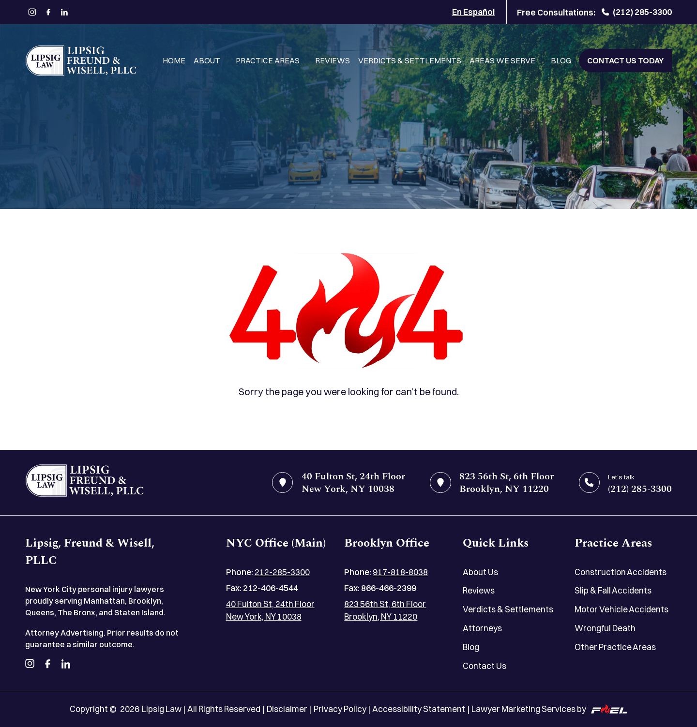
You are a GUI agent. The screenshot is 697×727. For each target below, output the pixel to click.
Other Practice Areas (615, 647)
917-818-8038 (400, 572)
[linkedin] (65, 12)
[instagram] (32, 12)
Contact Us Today (625, 60)
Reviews (332, 60)
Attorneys (482, 628)
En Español (473, 12)
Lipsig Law (162, 709)
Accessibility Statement (418, 709)
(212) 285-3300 (637, 12)
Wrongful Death (605, 628)
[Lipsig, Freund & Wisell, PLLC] (80, 60)
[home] (84, 483)
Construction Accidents (621, 572)
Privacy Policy (340, 709)
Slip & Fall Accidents (613, 590)
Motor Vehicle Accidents (621, 609)
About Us (480, 572)
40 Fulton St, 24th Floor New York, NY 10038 (270, 610)
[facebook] (48, 12)
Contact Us (484, 666)
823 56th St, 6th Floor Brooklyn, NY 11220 (385, 610)
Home (174, 60)
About (207, 60)
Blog (561, 60)
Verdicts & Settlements (409, 60)
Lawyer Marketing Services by (549, 709)
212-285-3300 (282, 572)
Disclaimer (287, 709)
